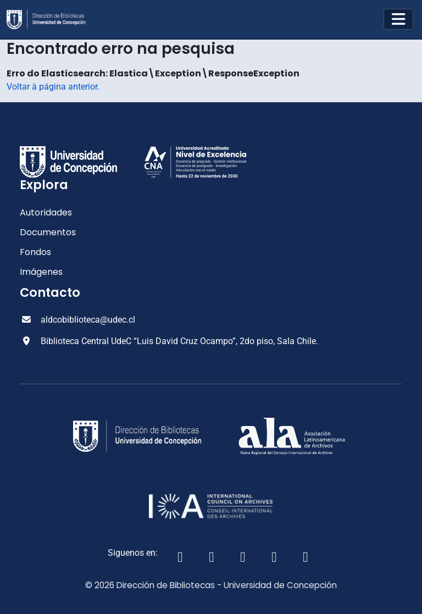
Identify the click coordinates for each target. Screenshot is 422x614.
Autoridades (46, 212)
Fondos (35, 252)
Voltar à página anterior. (53, 86)
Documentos (48, 232)
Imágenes (41, 271)
